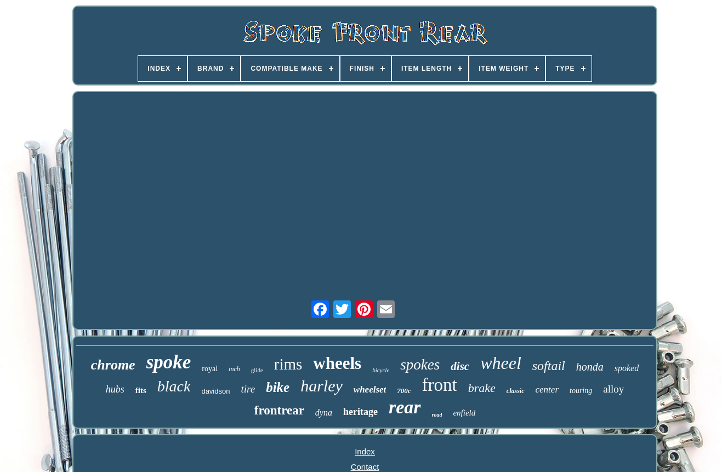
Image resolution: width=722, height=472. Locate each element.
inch (234, 369)
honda (590, 367)
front (439, 385)
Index (365, 451)
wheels (337, 363)
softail (548, 366)
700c (404, 390)
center (547, 389)
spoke (168, 362)
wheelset (370, 389)
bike (277, 387)
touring (581, 390)
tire (248, 389)
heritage (360, 411)
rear (405, 407)
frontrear (279, 410)
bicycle (380, 370)
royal (210, 369)
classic (516, 391)
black (174, 386)
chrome (113, 365)
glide (257, 370)
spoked (627, 368)
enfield (464, 412)
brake (482, 388)
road (437, 415)
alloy (613, 389)
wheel (500, 363)
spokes (420, 364)
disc (460, 366)
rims (288, 364)
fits (140, 390)
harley (321, 386)
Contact (365, 466)
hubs (115, 389)
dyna (323, 412)
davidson (215, 391)
